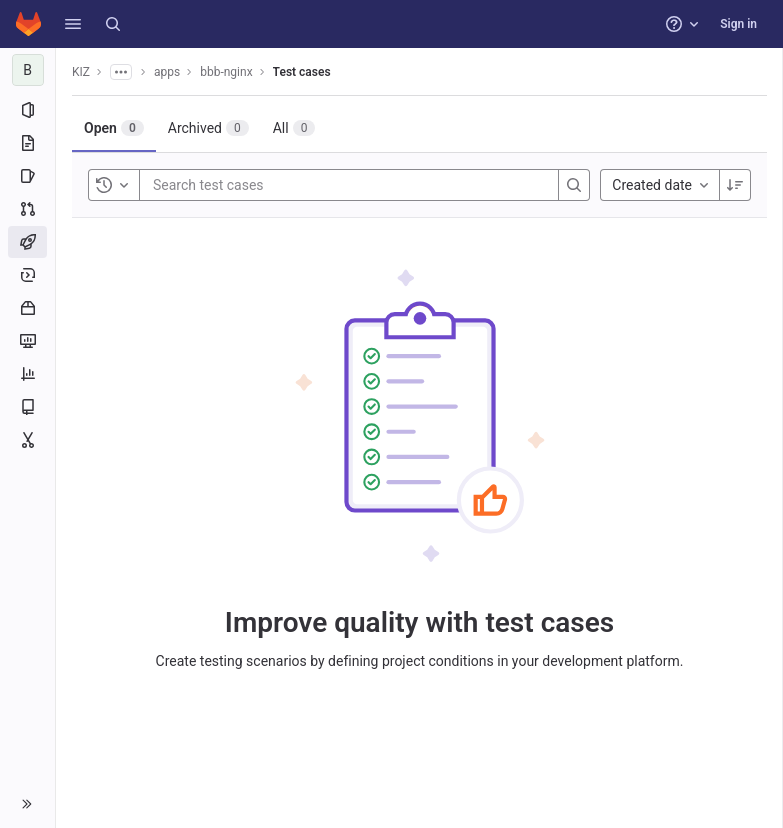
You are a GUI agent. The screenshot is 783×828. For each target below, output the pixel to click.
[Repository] (27, 143)
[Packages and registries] (27, 308)
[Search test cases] (273, 185)
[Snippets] (27, 440)
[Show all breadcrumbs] (121, 72)
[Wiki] (27, 407)
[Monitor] (27, 341)
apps (167, 72)
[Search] (113, 24)
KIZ (81, 72)
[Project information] (27, 110)
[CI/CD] (27, 242)
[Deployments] (27, 275)
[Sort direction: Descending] (735, 185)
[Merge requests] (27, 209)
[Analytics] (27, 374)
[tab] (114, 128)
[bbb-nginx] (28, 70)
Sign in (738, 24)
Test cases (302, 72)
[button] (73, 24)
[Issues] (27, 176)
